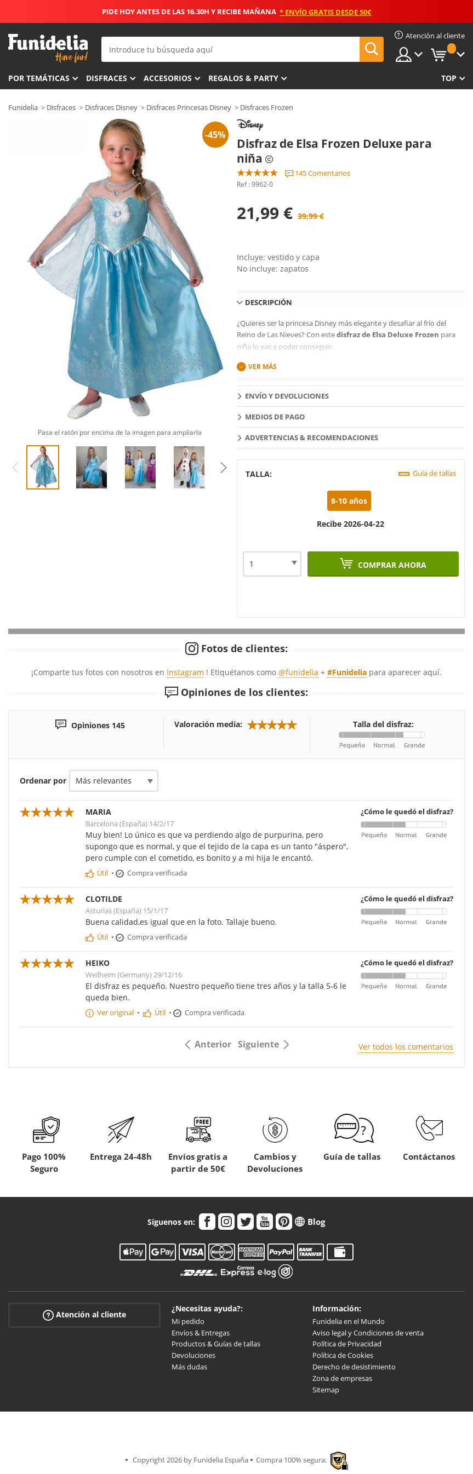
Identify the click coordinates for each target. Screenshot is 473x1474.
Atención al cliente (84, 1315)
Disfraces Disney (111, 107)
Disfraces (106, 78)
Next (223, 467)
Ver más (262, 366)
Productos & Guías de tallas (216, 1344)
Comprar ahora (391, 565)
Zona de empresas (342, 1378)
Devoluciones (193, 1355)
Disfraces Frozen (266, 107)
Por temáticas (39, 78)
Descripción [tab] (268, 302)
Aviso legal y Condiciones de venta (368, 1333)
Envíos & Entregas (201, 1333)
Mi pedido (188, 1321)
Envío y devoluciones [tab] (287, 396)
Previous (15, 467)
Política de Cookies (342, 1355)
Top (449, 78)
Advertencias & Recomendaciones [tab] (311, 437)
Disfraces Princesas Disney (188, 107)
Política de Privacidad (346, 1344)
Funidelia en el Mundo (348, 1321)
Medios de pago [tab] (275, 417)
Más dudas (189, 1367)
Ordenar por (43, 780)
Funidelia (23, 107)
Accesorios (168, 78)
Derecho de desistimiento (354, 1367)
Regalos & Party (243, 78)
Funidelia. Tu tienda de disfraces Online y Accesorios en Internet (48, 48)
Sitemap (325, 1390)
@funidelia (298, 672)
